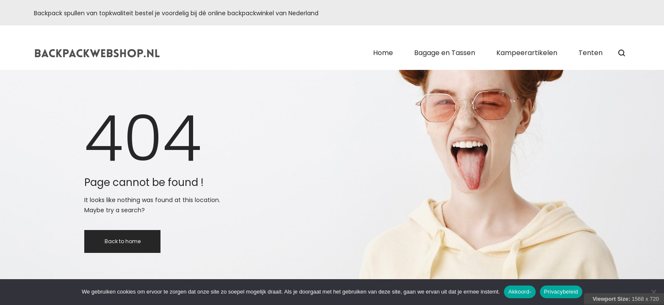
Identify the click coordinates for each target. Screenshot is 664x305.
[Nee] (653, 292)
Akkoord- (519, 291)
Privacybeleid (561, 291)
